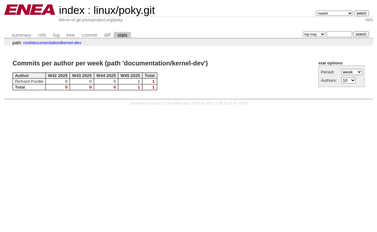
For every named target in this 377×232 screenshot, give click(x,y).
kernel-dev (71, 42)
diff (107, 35)
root (27, 42)
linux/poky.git (124, 10)
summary (21, 35)
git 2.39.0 (192, 103)
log (56, 35)
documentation (46, 42)
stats (122, 35)
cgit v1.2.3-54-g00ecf (167, 103)
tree (71, 35)
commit (89, 35)
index (72, 10)
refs (42, 35)
